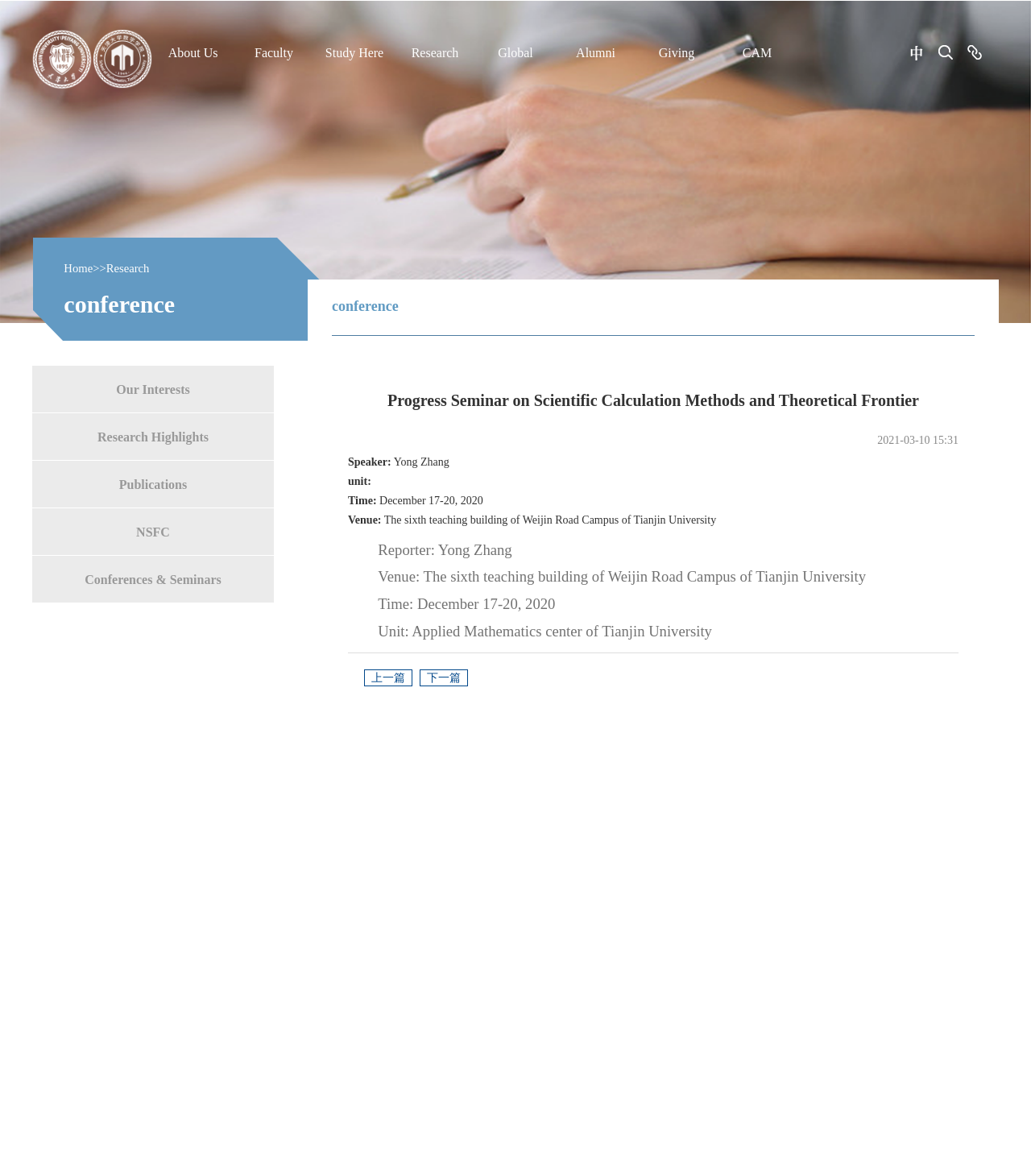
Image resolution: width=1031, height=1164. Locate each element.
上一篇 (388, 678)
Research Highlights (153, 436)
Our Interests (152, 389)
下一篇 (444, 678)
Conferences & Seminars (153, 579)
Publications (153, 484)
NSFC (153, 531)
